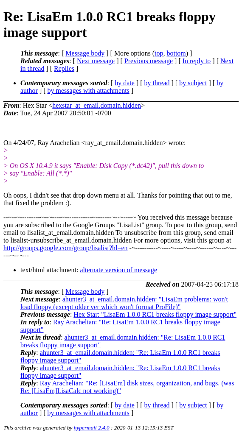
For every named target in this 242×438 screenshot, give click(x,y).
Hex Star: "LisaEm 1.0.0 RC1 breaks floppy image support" (154, 314)
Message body (84, 53)
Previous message (148, 60)
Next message (96, 60)
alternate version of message (118, 269)
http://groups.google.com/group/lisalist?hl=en (65, 247)
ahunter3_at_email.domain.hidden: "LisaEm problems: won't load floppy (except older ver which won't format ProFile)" (124, 303)
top (159, 53)
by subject (193, 82)
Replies (64, 68)
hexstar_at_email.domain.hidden (96, 105)
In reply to (197, 60)
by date (125, 82)
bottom (176, 53)
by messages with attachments (88, 90)
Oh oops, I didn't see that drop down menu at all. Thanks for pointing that (104, 195)
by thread (157, 82)
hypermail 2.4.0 (92, 427)
